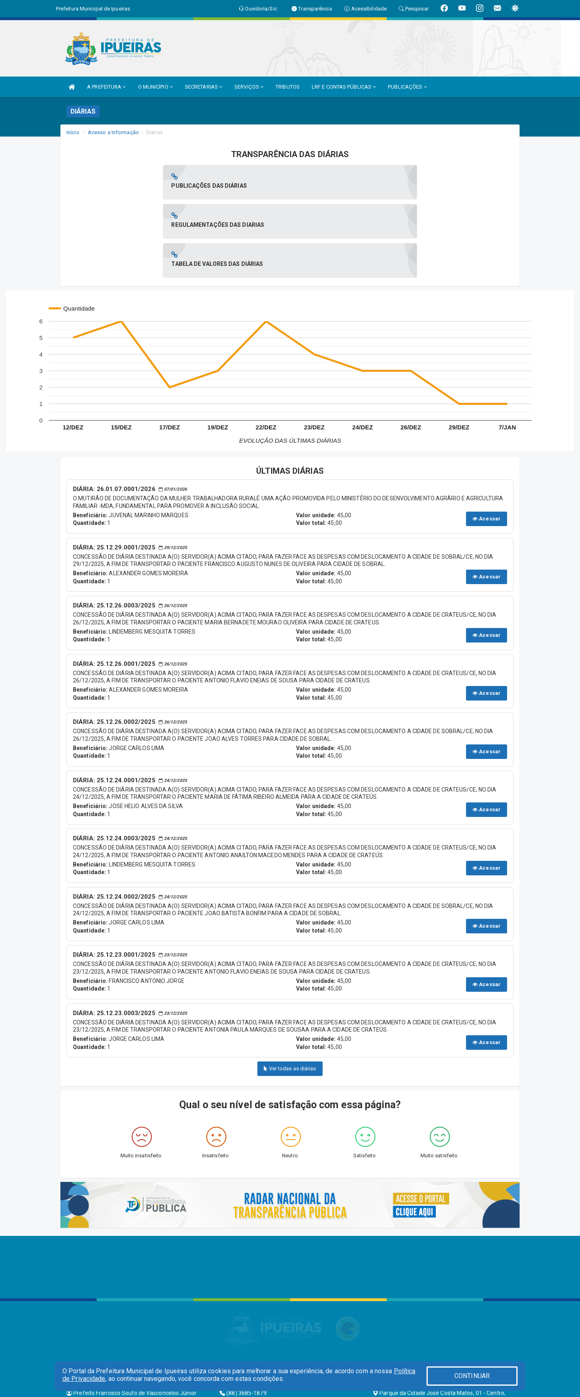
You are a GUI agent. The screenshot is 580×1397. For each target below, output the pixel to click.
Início (72, 132)
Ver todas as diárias (290, 990)
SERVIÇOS (248, 87)
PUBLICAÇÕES (407, 87)
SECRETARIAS (203, 87)
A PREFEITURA (106, 87)
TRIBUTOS (288, 87)
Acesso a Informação (113, 132)
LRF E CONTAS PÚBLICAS (344, 87)
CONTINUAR (472, 1376)
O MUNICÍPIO (155, 87)
